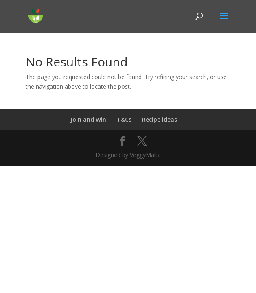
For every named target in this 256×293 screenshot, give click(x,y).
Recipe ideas (159, 119)
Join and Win (88, 119)
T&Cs (124, 119)
